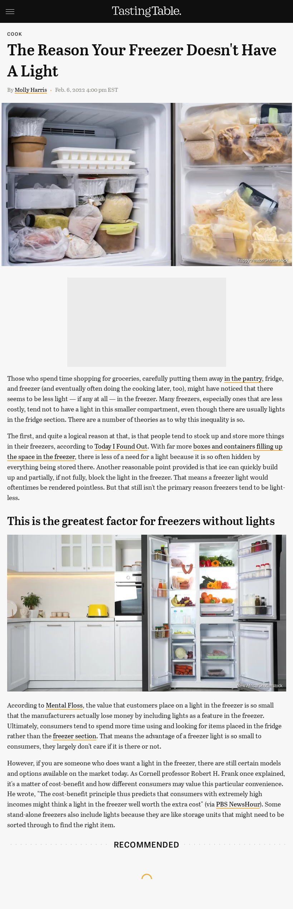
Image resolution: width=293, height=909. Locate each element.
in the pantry (243, 378)
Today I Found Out (120, 446)
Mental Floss (64, 705)
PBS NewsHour (238, 804)
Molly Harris (31, 89)
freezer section (74, 735)
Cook (15, 33)
